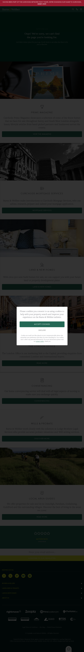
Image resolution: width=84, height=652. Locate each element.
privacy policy (40, 341)
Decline (42, 330)
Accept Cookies (42, 324)
